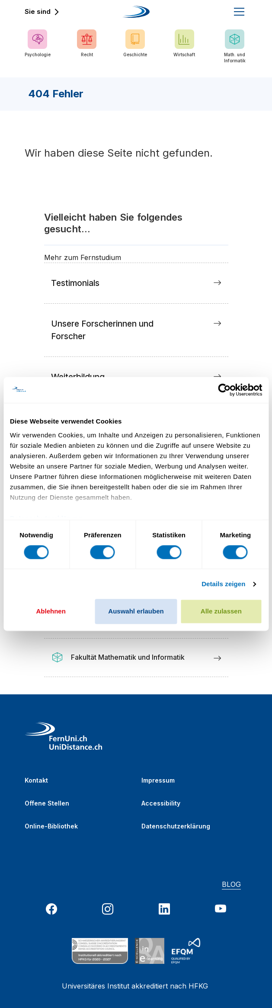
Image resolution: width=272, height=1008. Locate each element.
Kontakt (36, 780)
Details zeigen (223, 583)
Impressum (158, 780)
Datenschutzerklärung (175, 826)
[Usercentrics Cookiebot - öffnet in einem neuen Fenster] (224, 389)
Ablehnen (51, 611)
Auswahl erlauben (135, 611)
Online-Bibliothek (51, 826)
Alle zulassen (221, 611)
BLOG (231, 884)
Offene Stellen (47, 803)
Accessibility (160, 803)
